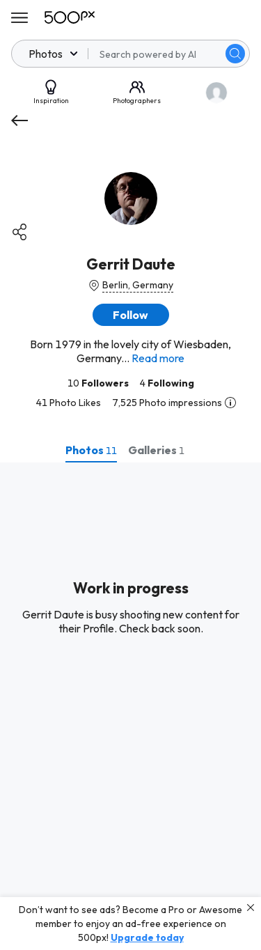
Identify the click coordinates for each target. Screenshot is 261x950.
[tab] (91, 449)
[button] (131, 315)
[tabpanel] (130, 706)
